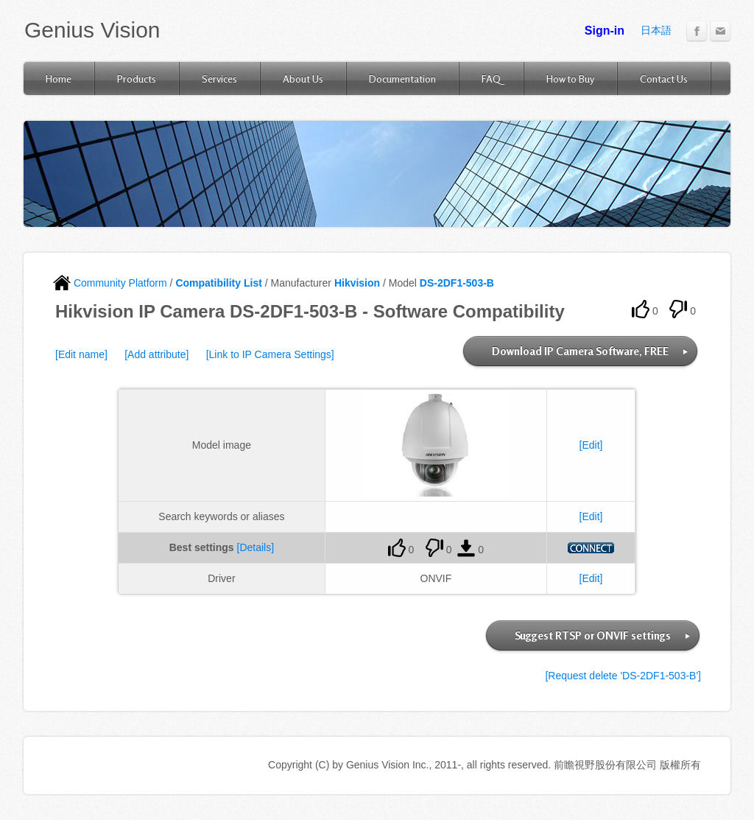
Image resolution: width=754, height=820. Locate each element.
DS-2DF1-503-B (457, 283)
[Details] (256, 547)
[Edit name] (81, 354)
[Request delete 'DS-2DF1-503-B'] (623, 675)
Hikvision (357, 283)
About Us (303, 78)
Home (58, 78)
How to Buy (570, 78)
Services (219, 78)
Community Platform (110, 283)
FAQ (491, 78)
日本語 (656, 30)
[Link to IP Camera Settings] (270, 354)
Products (136, 78)
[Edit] (591, 445)
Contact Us (664, 78)
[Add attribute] (156, 354)
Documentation (402, 78)
